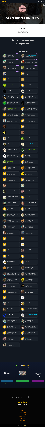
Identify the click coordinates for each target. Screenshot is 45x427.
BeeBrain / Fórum (22, 416)
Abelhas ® (26, 425)
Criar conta (22, 420)
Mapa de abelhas (22, 408)
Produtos (22, 410)
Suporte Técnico (22, 418)
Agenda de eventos (22, 414)
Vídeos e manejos (22, 412)
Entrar (22, 422)
